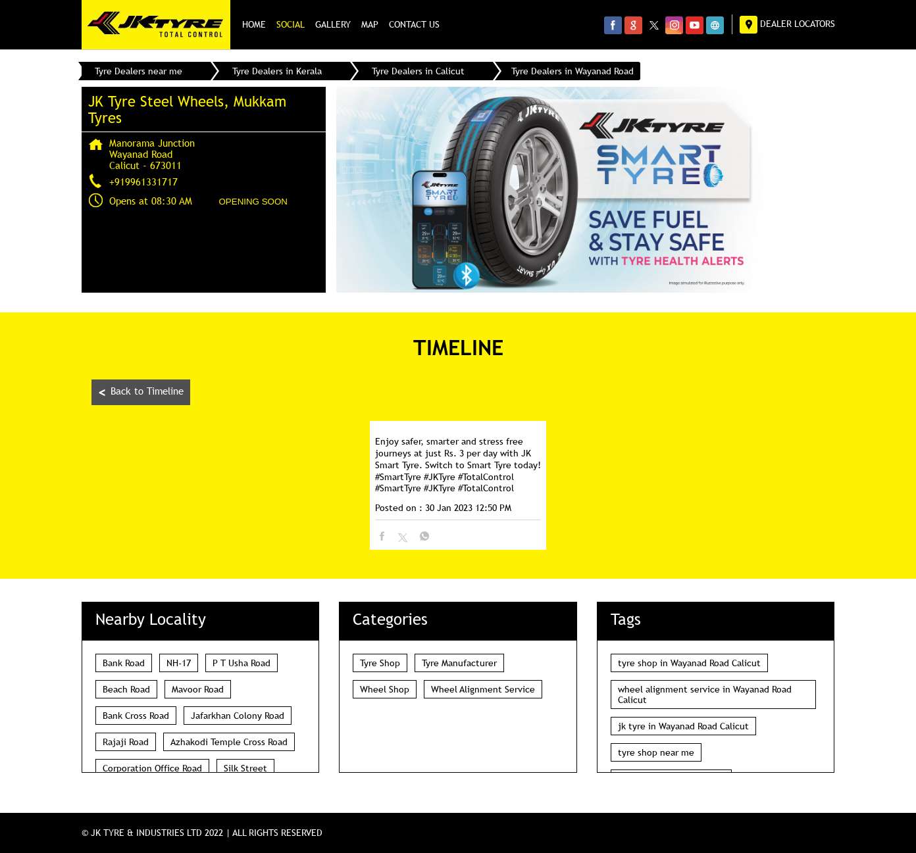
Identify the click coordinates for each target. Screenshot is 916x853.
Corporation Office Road (152, 768)
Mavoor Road (198, 689)
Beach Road (126, 689)
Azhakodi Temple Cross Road (229, 742)
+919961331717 (143, 181)
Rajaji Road (126, 742)
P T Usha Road (241, 663)
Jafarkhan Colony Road (237, 715)
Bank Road (124, 663)
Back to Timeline (141, 392)
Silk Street (245, 768)
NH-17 (178, 663)
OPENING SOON (253, 202)
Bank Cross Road (136, 715)
